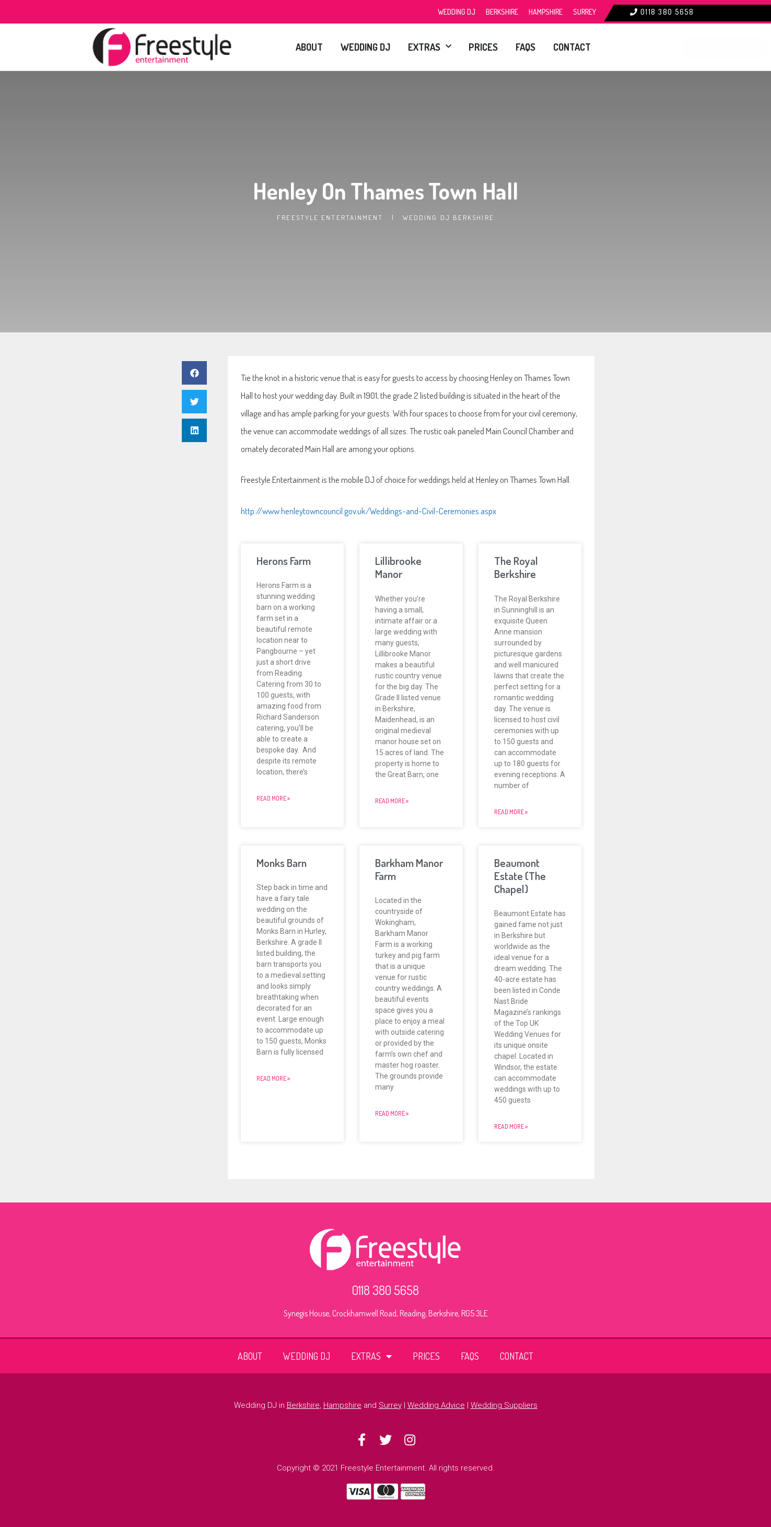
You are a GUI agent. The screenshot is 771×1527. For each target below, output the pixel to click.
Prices (467, 47)
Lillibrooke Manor (398, 567)
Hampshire (546, 11)
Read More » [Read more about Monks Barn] (273, 1078)
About (269, 47)
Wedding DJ (456, 11)
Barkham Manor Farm (409, 869)
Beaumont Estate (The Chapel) (520, 875)
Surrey (584, 11)
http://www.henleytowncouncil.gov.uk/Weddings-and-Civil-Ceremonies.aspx (368, 510)
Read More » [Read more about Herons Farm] (273, 798)
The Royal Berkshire (516, 567)
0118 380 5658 (667, 11)
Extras (407, 47)
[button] (194, 373)
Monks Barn (281, 862)
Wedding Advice (436, 1405)
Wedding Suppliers (504, 1405)
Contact (568, 47)
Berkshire (502, 11)
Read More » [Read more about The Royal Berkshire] (511, 812)
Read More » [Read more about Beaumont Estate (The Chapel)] (511, 1126)
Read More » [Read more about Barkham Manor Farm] (391, 1113)
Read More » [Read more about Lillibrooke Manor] (391, 801)
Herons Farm (283, 560)
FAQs (515, 47)
